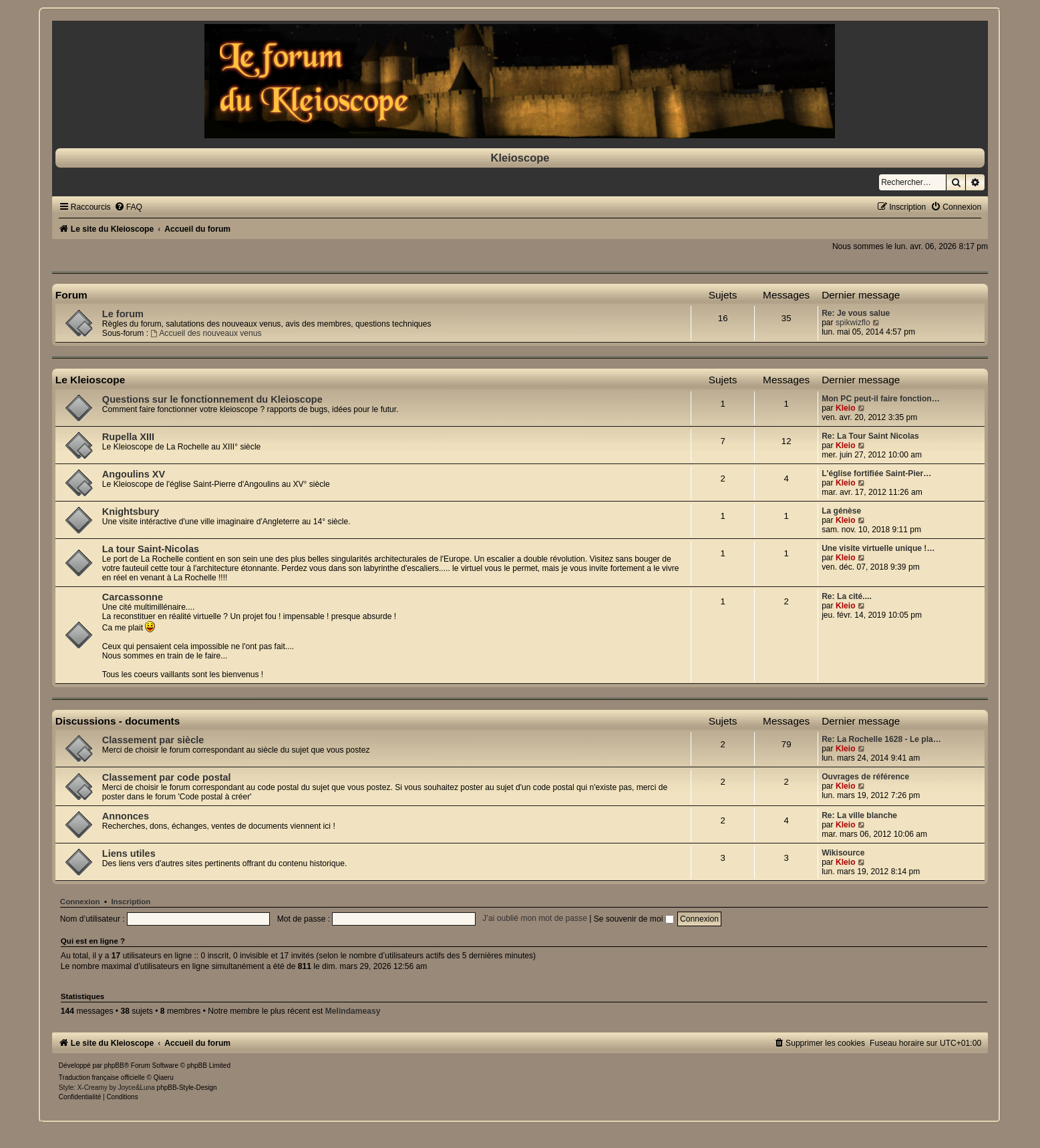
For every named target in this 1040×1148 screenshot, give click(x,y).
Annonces (125, 816)
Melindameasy (353, 1011)
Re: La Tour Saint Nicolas (870, 436)
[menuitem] (128, 207)
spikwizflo (853, 322)
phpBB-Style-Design (187, 1087)
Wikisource (843, 852)
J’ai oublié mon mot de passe (534, 919)
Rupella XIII (128, 436)
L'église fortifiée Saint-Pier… (876, 473)
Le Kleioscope (90, 379)
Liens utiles (129, 853)
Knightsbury (130, 511)
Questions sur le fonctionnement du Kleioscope (212, 399)
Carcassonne (132, 597)
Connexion (80, 902)
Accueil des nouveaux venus (205, 333)
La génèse (841, 511)
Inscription (130, 902)
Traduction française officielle (102, 1077)
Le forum (123, 314)
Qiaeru (164, 1077)
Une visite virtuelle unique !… (878, 548)
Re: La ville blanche (859, 815)
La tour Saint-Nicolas (150, 549)
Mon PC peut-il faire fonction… (881, 398)
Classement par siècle (153, 740)
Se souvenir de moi (634, 919)
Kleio (846, 408)
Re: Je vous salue (856, 313)
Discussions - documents (117, 721)
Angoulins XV (133, 474)
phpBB (114, 1065)
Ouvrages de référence (865, 776)
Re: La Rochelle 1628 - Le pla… (881, 739)
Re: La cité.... (847, 596)
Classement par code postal (166, 777)
